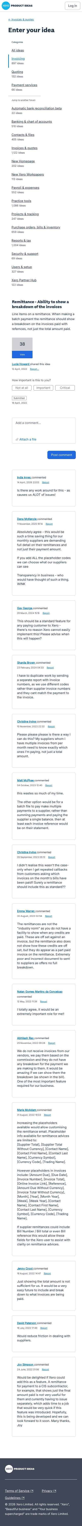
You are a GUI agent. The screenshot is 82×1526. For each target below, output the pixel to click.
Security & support (25, 254)
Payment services (24, 85)
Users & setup (22, 267)
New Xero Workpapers (28, 174)
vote (22, 354)
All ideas (18, 50)
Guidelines (15, 1498)
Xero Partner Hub (24, 280)
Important (44, 388)
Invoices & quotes (24, 148)
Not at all (23, 388)
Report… (34, 369)
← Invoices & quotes (21, 19)
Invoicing (18, 59)
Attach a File (27, 439)
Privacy (50, 1491)
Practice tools (21, 201)
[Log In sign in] (72, 6)
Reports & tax (21, 240)
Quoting (17, 72)
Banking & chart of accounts (32, 121)
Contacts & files (23, 135)
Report (45, 482)
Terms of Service (20, 1491)
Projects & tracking (25, 214)
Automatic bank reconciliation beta (37, 108)
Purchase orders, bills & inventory (36, 227)
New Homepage (23, 161)
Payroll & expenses (25, 188)
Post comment (61, 455)
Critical (67, 388)
